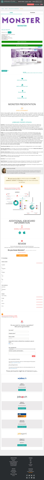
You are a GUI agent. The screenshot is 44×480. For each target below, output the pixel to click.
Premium (13, 475)
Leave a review (22, 259)
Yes (10, 347)
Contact (30, 465)
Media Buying (13, 470)
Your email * (11, 333)
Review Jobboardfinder (30, 472)
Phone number (12, 340)
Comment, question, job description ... (16, 354)
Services (34, 1)
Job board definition (13, 465)
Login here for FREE (14, 182)
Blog (30, 460)
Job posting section (13, 371)
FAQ (30, 463)
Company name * (12, 337)
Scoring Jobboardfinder (13, 462)
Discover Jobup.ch (22, 408)
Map (30, 1)
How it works (21, 1)
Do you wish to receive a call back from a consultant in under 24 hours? (21, 345)
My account (37, 4)
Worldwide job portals (13, 463)
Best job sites (13, 459)
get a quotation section (16, 366)
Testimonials (30, 470)
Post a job (38, 1)
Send (34, 359)
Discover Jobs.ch (22, 389)
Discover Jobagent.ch (22, 445)
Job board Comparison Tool (13, 461)
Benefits (13, 460)
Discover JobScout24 (22, 426)
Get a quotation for (12, 351)
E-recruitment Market (13, 464)
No (12, 347)
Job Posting (13, 472)
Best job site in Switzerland (14, 8)
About (30, 459)
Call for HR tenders (13, 471)
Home (3, 8)
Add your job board (31, 4)
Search (26, 1)
